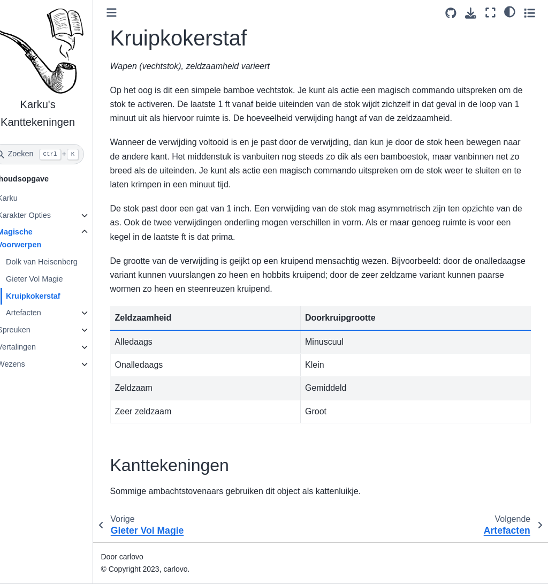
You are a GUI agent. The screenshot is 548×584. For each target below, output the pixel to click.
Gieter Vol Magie (50, 279)
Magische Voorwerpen (36, 238)
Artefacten (40, 312)
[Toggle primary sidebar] (128, 12)
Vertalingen (33, 347)
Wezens (28, 364)
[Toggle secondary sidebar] (529, 12)
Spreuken (30, 329)
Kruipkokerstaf (49, 296)
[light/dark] (510, 11)
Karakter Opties (40, 215)
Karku (24, 198)
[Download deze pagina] (471, 13)
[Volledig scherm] (490, 12)
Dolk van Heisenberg (58, 261)
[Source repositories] (451, 13)
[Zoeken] (55, 154)
